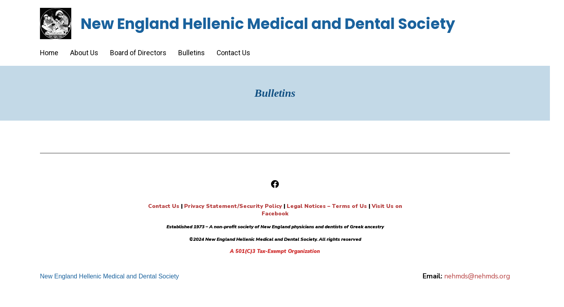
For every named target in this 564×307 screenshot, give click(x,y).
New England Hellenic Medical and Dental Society (268, 23)
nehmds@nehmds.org (477, 276)
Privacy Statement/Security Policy (233, 206)
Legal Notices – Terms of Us (327, 206)
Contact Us (163, 206)
